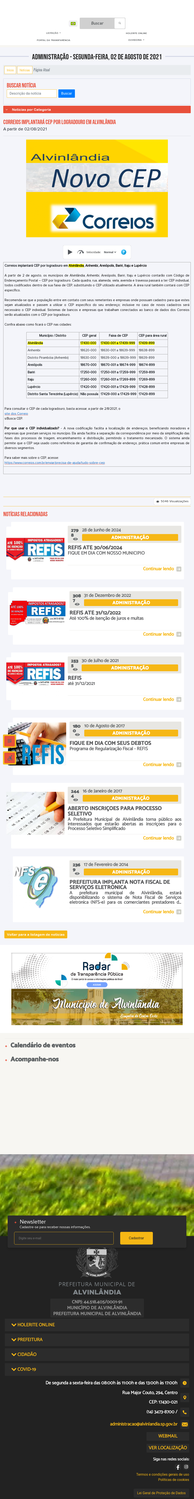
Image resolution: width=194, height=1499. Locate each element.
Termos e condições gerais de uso (162, 1474)
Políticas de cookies (173, 1480)
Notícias (25, 70)
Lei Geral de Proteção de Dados (161, 1493)
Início (10, 70)
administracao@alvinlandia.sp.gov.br (143, 1424)
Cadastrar (136, 1238)
